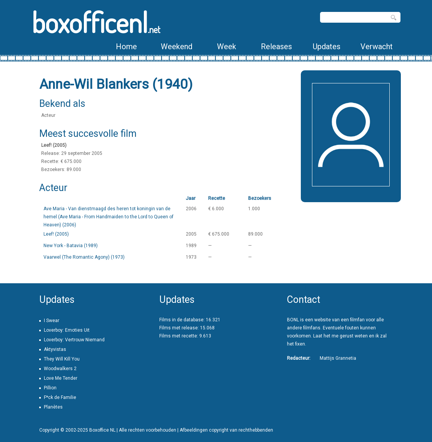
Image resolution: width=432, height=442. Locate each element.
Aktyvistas (55, 349)
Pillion (50, 387)
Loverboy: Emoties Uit (67, 330)
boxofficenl (96, 22)
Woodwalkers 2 (60, 368)
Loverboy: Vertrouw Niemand (74, 339)
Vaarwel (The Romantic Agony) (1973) (84, 257)
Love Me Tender (60, 378)
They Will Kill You (62, 359)
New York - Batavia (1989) (70, 245)
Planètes (53, 407)
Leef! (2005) (56, 234)
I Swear (51, 320)
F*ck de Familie (60, 397)
